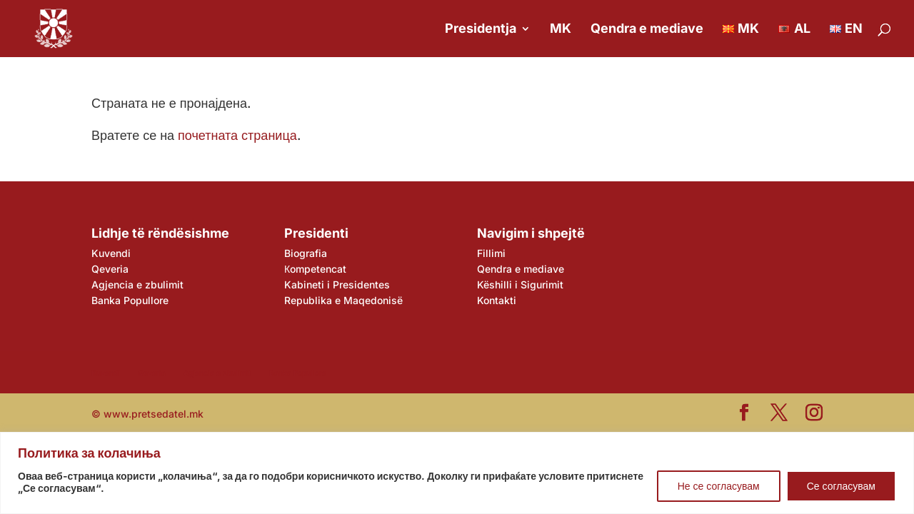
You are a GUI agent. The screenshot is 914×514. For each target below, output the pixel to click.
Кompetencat (315, 269)
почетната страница (237, 135)
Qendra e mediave (647, 30)
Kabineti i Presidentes (337, 284)
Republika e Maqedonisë (343, 300)
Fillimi (491, 253)
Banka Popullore (130, 300)
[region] (457, 473)
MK (560, 30)
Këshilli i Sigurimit (520, 284)
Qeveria (110, 269)
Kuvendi (111, 253)
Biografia (305, 253)
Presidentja (480, 30)
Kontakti (496, 300)
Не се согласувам (719, 486)
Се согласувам (841, 486)
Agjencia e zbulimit (137, 284)
